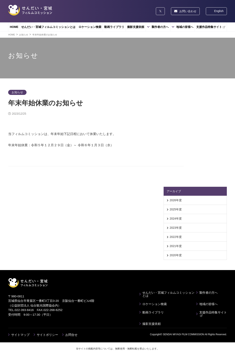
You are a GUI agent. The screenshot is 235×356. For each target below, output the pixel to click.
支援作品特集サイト (210, 27)
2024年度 (176, 218)
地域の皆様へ (184, 27)
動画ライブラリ (114, 27)
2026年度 (176, 200)
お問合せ (71, 334)
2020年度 (176, 255)
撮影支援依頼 (135, 27)
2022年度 (176, 236)
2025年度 (176, 209)
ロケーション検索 (90, 27)
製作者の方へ (160, 27)
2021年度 (176, 246)
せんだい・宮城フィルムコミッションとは (48, 27)
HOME (14, 27)
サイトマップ (20, 334)
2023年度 (176, 227)
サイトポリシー (47, 334)
